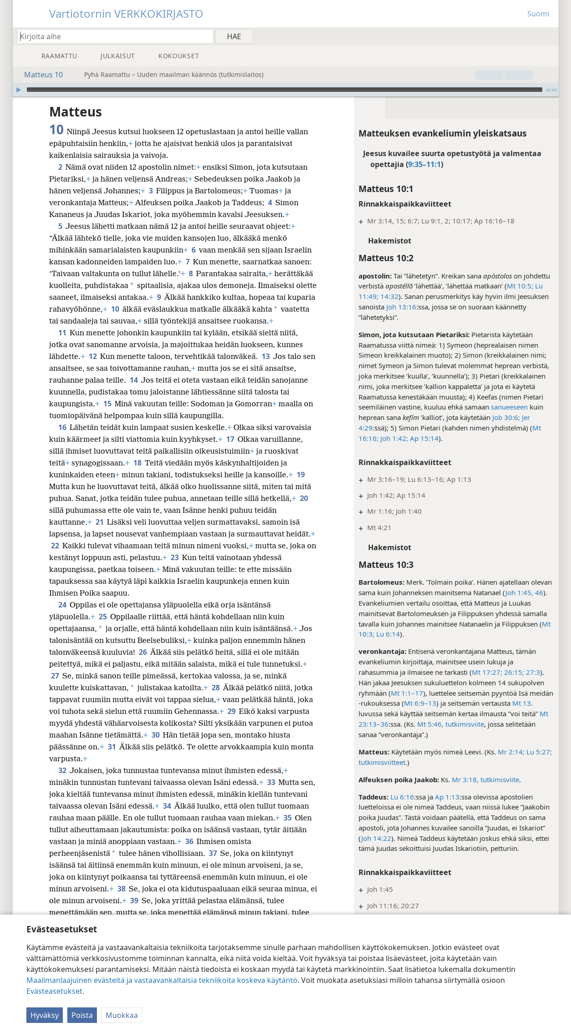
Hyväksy (44, 1015)
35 (287, 818)
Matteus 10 (39, 75)
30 (155, 735)
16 (62, 427)
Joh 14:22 (376, 838)
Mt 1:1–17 (407, 693)
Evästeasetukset (54, 991)
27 (55, 676)
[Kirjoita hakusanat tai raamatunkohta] (111, 36)
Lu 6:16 (402, 796)
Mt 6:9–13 (420, 703)
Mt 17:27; (487, 672)
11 (62, 333)
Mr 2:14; (511, 751)
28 (215, 688)
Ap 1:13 (447, 796)
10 (115, 309)
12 (92, 356)
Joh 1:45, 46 (524, 592)
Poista (82, 1015)
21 (99, 522)
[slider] (284, 89)
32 (62, 770)
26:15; (513, 672)
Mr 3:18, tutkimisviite (485, 779)
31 (111, 747)
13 (265, 356)
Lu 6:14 (387, 633)
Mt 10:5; (520, 285)
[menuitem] (548, 36)
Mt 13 (521, 703)
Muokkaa (122, 1015)
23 (174, 557)
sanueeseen (509, 406)
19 (300, 475)
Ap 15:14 (423, 438)
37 (212, 853)
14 (133, 380)
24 (62, 605)
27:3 (532, 672)
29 (231, 711)
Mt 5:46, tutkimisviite (450, 723)
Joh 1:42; (393, 438)
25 (102, 617)
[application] (286, 89)
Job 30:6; (506, 417)
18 (137, 463)
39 (134, 900)
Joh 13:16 (401, 306)
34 (166, 806)
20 (303, 498)
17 (230, 439)
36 (189, 841)
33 (271, 782)
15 (107, 404)
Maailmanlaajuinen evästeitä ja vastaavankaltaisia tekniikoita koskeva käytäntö (162, 980)
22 (55, 546)
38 (121, 889)
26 (142, 652)
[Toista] (18, 89)
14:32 (389, 296)
